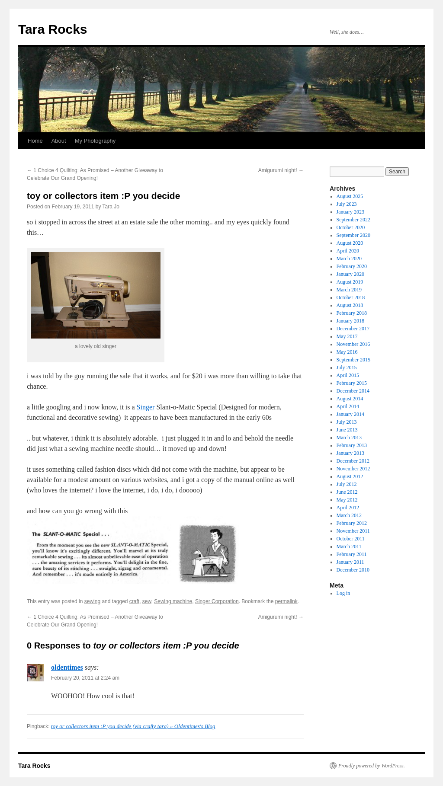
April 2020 (348, 251)
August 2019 (350, 282)
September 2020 (353, 235)
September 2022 (353, 220)
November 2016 (353, 344)
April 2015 (348, 375)
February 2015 (352, 383)
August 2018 (350, 305)
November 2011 (353, 531)
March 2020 (349, 259)
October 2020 (351, 227)
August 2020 (350, 243)
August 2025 (350, 196)
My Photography (95, 140)
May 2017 (347, 336)
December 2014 (353, 391)
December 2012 (353, 461)
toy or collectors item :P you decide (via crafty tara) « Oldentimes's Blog (133, 726)
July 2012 (347, 484)
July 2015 (347, 367)
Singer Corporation (217, 601)
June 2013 (347, 430)
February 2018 (352, 313)
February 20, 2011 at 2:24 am (85, 678)
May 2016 (347, 352)
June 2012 (347, 492)
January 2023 (350, 212)
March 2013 (349, 438)
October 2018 (351, 297)
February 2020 (352, 266)
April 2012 (348, 508)
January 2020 (350, 274)
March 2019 (349, 290)
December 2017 (353, 329)
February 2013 (352, 445)
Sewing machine (173, 601)
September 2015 (353, 360)
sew (146, 601)
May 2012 (347, 500)
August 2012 (350, 476)
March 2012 (349, 515)
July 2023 (347, 204)
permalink (286, 601)
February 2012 (352, 523)
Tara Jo (111, 207)
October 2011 (351, 539)
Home (35, 140)
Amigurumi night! (281, 170)
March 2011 (349, 546)
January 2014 (350, 414)
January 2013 (350, 453)
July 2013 (347, 422)
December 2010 (353, 570)
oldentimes (67, 667)
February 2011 (352, 554)
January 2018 (350, 321)
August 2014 (350, 399)
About (58, 140)
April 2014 (348, 406)
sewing (92, 601)
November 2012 (353, 469)
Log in (343, 593)
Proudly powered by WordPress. (371, 766)
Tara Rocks (52, 29)
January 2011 (350, 562)
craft (134, 601)
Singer (146, 407)
